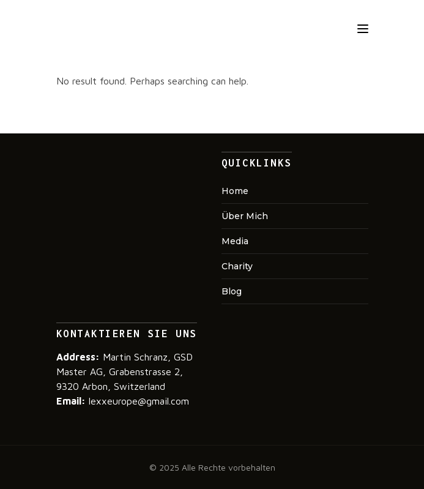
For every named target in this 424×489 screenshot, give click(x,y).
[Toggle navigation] (362, 28)
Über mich (244, 216)
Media (234, 241)
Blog (231, 291)
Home (234, 190)
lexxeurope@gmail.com (137, 400)
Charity (237, 266)
